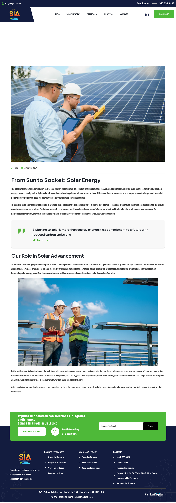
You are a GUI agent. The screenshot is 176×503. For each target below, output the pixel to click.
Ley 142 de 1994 (71, 493)
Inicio (57, 15)
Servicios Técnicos (89, 458)
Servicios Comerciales (91, 469)
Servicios (91, 15)
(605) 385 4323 (123, 458)
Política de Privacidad (53, 493)
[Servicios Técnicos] (80, 458)
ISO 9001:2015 (57, 498)
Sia (14, 169)
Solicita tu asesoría (31, 432)
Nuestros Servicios (55, 474)
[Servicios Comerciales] (80, 469)
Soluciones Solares (90, 463)
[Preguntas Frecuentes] (45, 463)
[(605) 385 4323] (114, 458)
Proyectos (108, 15)
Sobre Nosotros (73, 15)
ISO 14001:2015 (71, 498)
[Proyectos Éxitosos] (45, 469)
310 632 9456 (167, 3)
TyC (40, 493)
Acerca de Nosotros (56, 458)
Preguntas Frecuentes (57, 463)
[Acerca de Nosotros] (45, 458)
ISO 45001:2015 (86, 498)
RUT (97, 493)
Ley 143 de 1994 (87, 493)
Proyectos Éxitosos (56, 469)
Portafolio (164, 15)
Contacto (124, 15)
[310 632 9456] (114, 463)
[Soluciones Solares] (80, 463)
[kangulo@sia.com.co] (114, 469)
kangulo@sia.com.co (125, 469)
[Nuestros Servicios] (45, 474)
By (155, 495)
